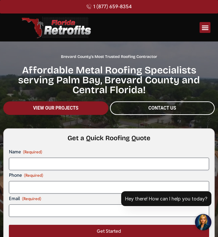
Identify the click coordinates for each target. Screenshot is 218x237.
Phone (26, 175)
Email (25, 198)
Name (25, 152)
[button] (205, 27)
